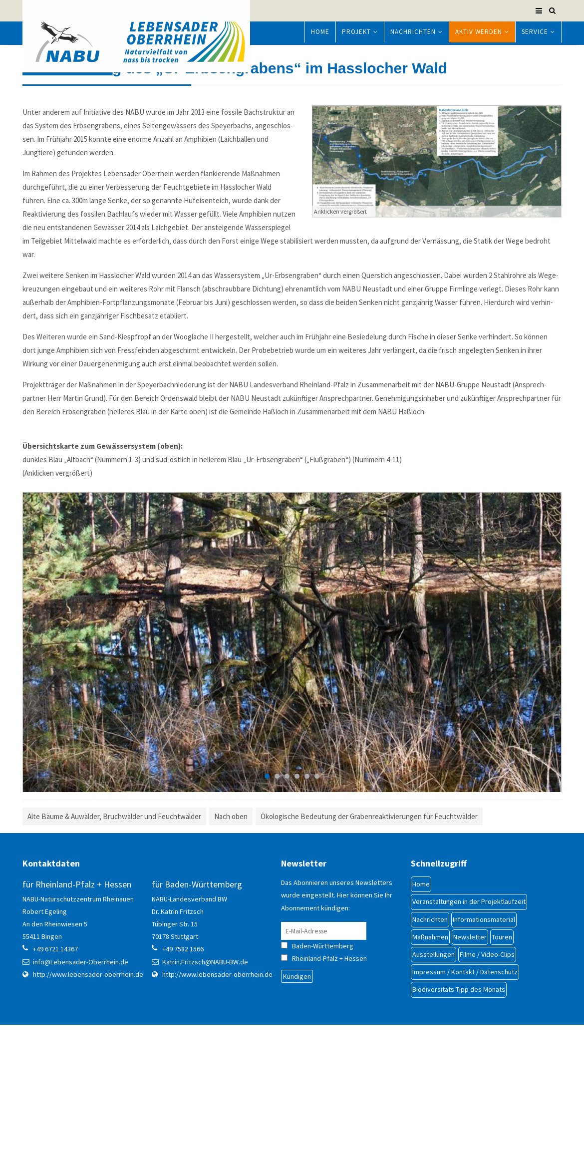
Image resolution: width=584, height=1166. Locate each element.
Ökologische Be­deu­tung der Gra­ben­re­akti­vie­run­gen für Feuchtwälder (369, 927)
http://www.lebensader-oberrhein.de (88, 1085)
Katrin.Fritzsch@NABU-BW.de (205, 1072)
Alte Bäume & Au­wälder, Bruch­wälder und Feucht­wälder (114, 927)
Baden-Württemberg (331, 1056)
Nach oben (231, 927)
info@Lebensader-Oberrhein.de (80, 1072)
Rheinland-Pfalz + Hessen (329, 1069)
